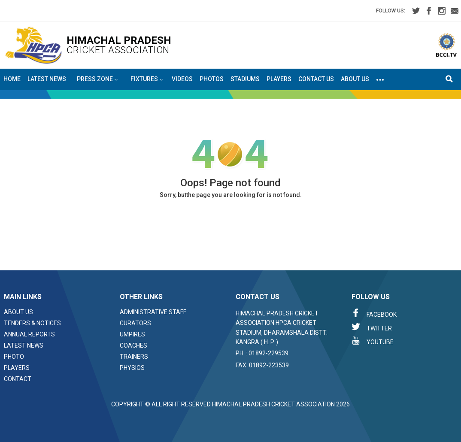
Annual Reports (29, 334)
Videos (182, 79)
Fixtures (146, 79)
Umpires (132, 334)
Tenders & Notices (32, 323)
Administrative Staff (153, 312)
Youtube (373, 340)
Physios (132, 367)
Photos (212, 79)
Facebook (374, 313)
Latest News (46, 79)
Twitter (372, 327)
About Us (355, 79)
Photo (14, 356)
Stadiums (245, 79)
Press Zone (97, 79)
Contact (17, 378)
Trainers (134, 356)
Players (279, 79)
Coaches (133, 345)
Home (12, 79)
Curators (135, 323)
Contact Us (316, 79)
